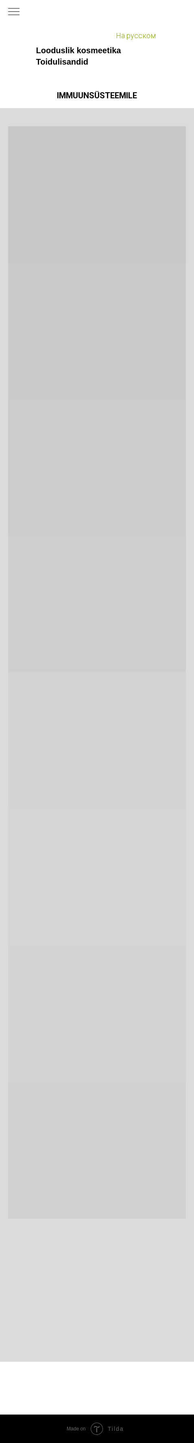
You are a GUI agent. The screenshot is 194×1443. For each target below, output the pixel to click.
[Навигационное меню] (14, 12)
